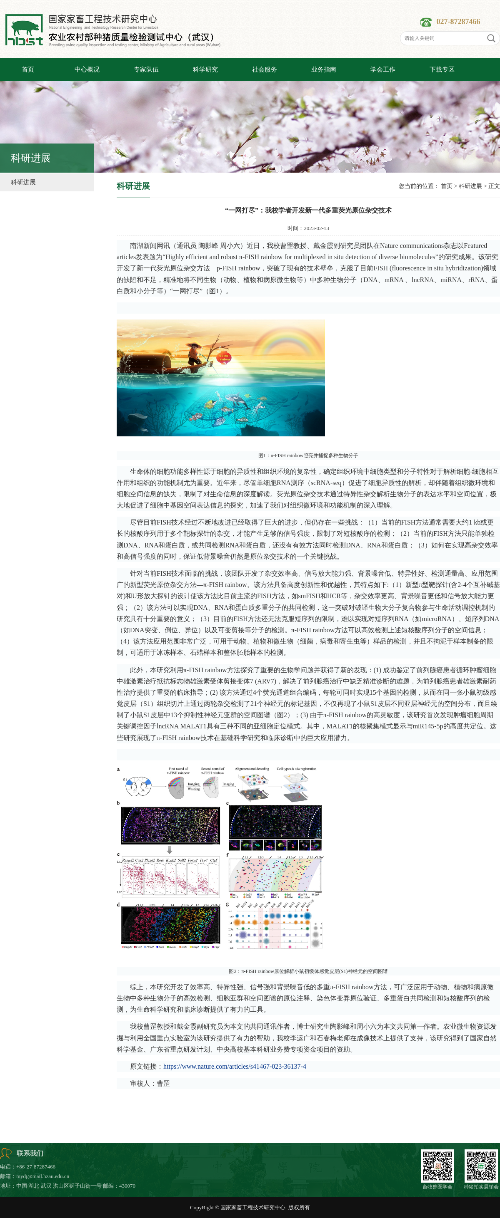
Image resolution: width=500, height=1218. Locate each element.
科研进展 (23, 182)
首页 (446, 186)
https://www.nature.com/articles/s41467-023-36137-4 (234, 1066)
